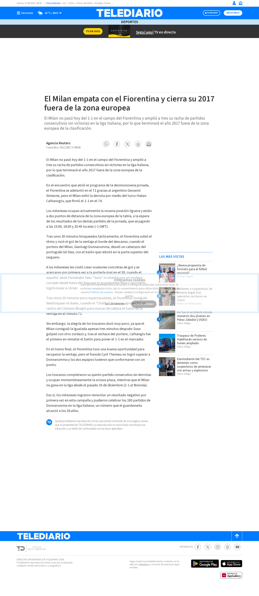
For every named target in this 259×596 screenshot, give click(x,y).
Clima (72, 3)
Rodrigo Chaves (104, 3)
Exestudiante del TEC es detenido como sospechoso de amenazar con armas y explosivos (195, 366)
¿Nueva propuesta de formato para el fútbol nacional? (192, 269)
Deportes (129, 22)
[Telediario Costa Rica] (129, 13)
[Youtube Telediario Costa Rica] (237, 556)
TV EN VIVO (209, 13)
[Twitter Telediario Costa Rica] (208, 556)
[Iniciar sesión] (234, 3)
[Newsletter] (240, 3)
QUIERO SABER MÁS (115, 297)
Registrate (232, 13)
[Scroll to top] (236, 545)
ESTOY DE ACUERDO (143, 297)
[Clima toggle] (49, 13)
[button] (106, 144)
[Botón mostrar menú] (26, 13)
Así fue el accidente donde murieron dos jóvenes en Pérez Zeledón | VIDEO (191, 317)
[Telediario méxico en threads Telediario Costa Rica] (227, 556)
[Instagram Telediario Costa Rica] (217, 556)
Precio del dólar (85, 3)
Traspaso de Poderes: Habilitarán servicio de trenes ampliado (193, 339)
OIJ (64, 3)
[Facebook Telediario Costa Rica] (198, 556)
